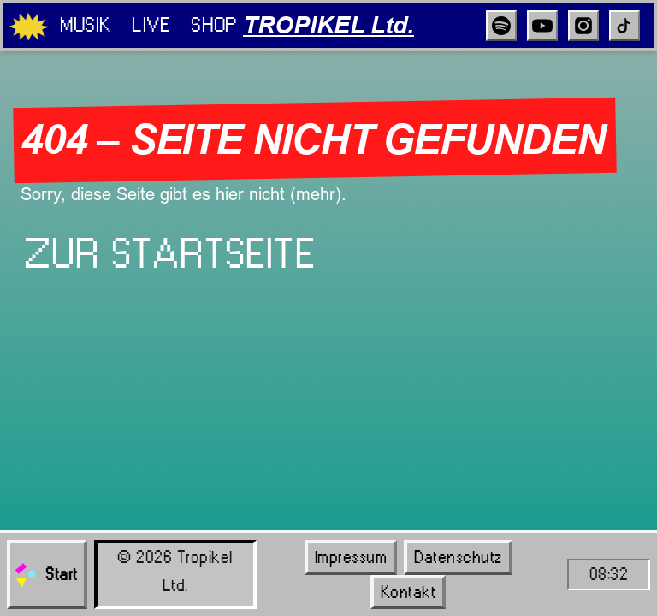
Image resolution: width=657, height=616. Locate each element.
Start (45, 575)
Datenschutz (458, 557)
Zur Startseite (170, 254)
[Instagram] (583, 25)
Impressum (351, 557)
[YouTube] (542, 25)
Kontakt (408, 592)
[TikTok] (624, 25)
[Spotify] (501, 25)
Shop (213, 24)
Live (151, 24)
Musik (85, 24)
